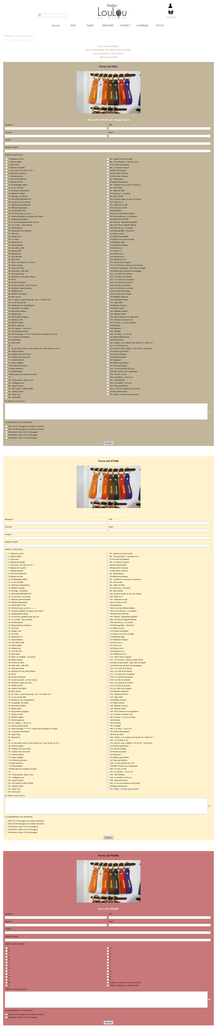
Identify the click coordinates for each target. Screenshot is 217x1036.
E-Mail (8, 140)
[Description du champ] (209, 411)
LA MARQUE (142, 25)
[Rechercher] (53, 15)
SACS (73, 25)
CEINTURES (107, 25)
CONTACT (125, 25)
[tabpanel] (171, 17)
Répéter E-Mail (11, 147)
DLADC (90, 25)
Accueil (55, 25)
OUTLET (160, 25)
